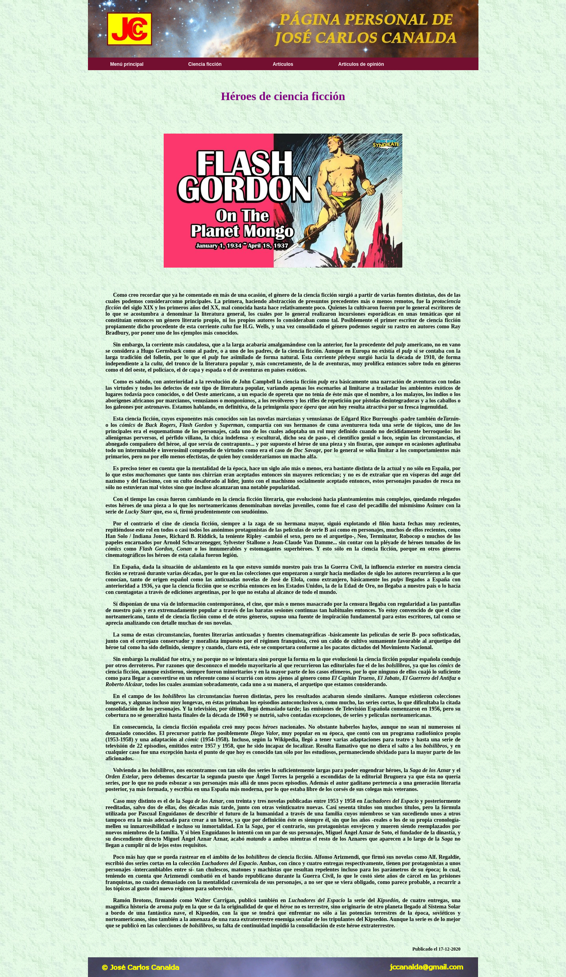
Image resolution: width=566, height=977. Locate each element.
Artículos (283, 64)
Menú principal (127, 64)
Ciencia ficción (205, 64)
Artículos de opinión (361, 64)
